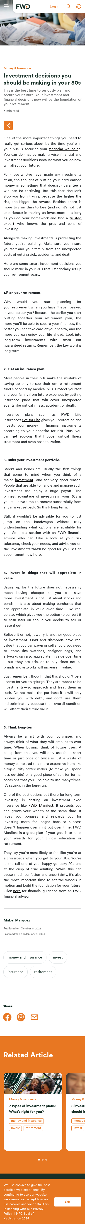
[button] (54, 6)
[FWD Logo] (23, 6)
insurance (15, 972)
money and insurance (25, 957)
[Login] (54, 6)
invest (58, 957)
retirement (43, 972)
